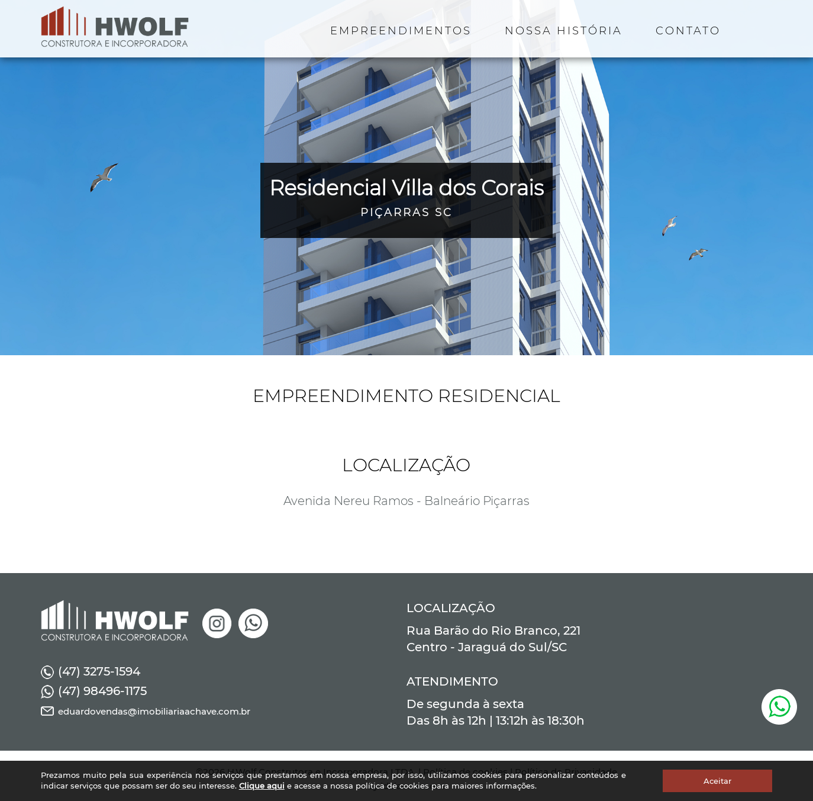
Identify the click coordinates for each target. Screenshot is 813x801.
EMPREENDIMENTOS (401, 30)
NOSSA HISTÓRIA (563, 30)
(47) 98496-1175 (94, 691)
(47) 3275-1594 (90, 671)
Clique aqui (262, 785)
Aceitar (717, 781)
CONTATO (688, 30)
